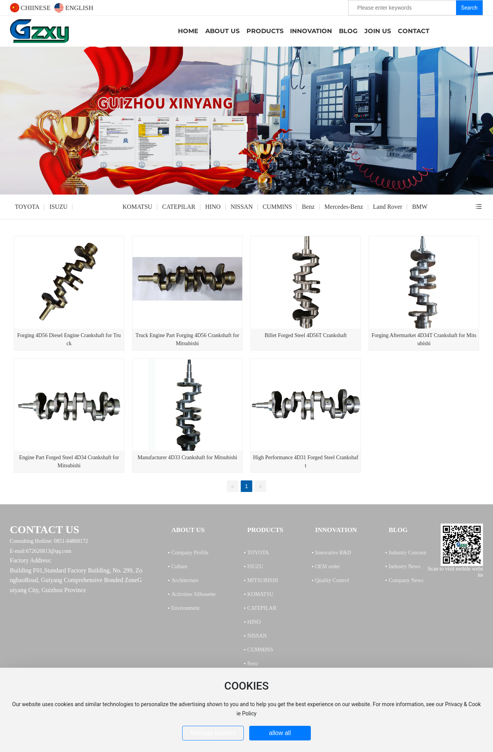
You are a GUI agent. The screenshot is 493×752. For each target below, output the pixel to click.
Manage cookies (213, 733)
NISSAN (241, 206)
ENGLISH (73, 8)
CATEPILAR (178, 206)
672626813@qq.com (49, 551)
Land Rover (387, 206)
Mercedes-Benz (343, 206)
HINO (213, 206)
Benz (308, 206)
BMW (420, 206)
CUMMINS (277, 206)
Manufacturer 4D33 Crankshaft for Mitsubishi (187, 457)
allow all (280, 733)
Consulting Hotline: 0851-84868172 (49, 541)
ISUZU (58, 206)
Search (469, 8)
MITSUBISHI (95, 206)
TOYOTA (27, 206)
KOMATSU (137, 206)
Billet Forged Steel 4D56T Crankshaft (306, 335)
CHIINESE (30, 8)
